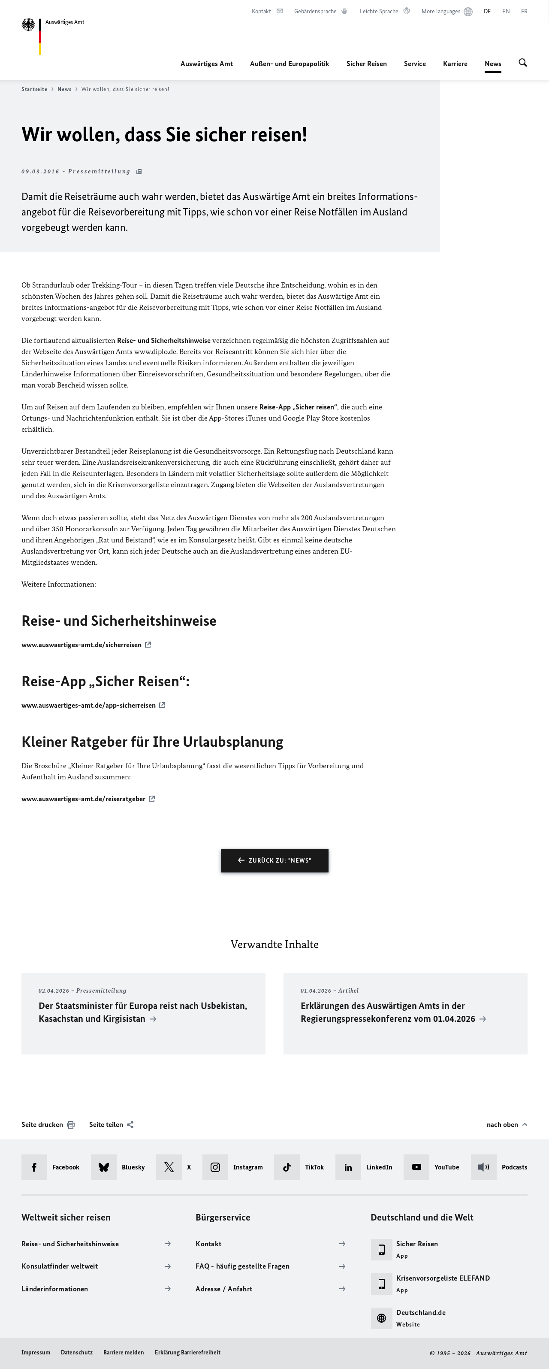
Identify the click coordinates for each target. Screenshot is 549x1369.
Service (415, 63)
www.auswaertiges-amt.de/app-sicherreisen (88, 705)
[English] (506, 11)
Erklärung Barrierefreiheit (187, 1352)
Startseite (37, 89)
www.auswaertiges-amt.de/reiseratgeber (83, 798)
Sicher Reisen (367, 63)
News (493, 63)
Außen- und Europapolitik (289, 63)
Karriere (455, 63)
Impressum (35, 1352)
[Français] (524, 11)
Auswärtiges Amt (207, 63)
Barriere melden (123, 1352)
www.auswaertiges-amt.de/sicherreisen (81, 644)
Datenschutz (77, 1352)
